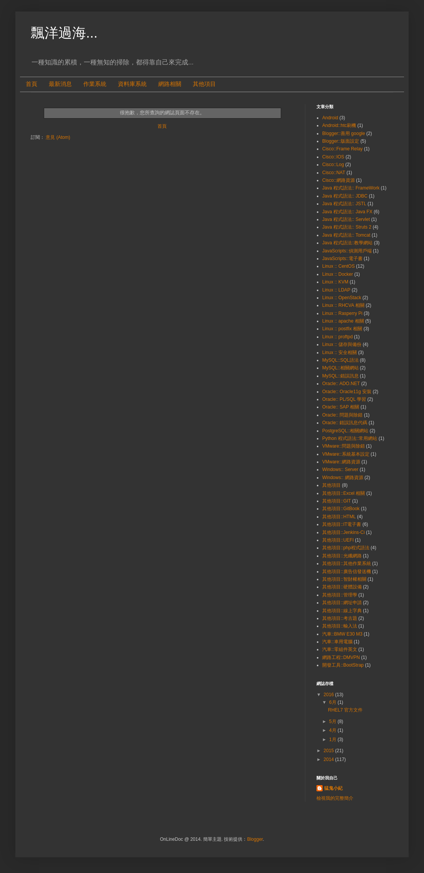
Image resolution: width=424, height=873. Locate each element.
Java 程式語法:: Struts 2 (346, 227)
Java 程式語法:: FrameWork (350, 188)
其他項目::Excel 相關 (343, 493)
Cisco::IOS (333, 157)
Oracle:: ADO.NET (341, 383)
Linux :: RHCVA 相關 (343, 305)
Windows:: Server (340, 469)
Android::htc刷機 (339, 125)
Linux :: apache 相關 (343, 321)
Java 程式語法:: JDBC (345, 196)
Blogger (255, 839)
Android (330, 117)
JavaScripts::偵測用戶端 (347, 251)
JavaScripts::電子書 (342, 258)
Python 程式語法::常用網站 (349, 438)
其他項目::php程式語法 (345, 547)
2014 (329, 759)
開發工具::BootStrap (343, 665)
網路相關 (169, 84)
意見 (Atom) (58, 137)
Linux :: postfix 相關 (342, 328)
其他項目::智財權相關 (344, 579)
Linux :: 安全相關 (339, 352)
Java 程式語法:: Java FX (347, 211)
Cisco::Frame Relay (342, 149)
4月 (333, 730)
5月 (333, 721)
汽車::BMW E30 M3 (342, 634)
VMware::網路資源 (341, 462)
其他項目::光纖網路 (342, 555)
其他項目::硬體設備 (342, 587)
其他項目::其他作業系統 (346, 563)
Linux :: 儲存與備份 (341, 344)
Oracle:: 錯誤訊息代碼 (344, 422)
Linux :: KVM (335, 282)
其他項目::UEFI (338, 540)
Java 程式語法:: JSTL (344, 203)
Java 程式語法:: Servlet (346, 219)
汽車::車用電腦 (337, 641)
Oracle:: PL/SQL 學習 (344, 399)
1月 (333, 739)
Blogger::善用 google (343, 133)
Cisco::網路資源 (338, 180)
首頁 (31, 84)
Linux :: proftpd (337, 336)
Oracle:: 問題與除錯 (342, 415)
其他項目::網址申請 (342, 602)
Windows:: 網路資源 (342, 477)
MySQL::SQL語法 (340, 360)
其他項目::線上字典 (342, 610)
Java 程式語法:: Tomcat (346, 235)
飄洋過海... (64, 33)
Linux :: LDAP (336, 290)
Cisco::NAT (333, 172)
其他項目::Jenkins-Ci (343, 532)
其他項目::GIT (336, 501)
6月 (333, 702)
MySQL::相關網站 (340, 368)
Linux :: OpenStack (341, 297)
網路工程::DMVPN (341, 657)
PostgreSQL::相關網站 (345, 430)
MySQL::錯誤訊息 (340, 376)
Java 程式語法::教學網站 (347, 242)
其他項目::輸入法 (339, 626)
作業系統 (94, 84)
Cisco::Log (333, 164)
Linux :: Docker (337, 274)
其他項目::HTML (339, 516)
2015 (329, 750)
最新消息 (60, 84)
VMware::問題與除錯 (343, 446)
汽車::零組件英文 (339, 649)
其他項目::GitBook (340, 508)
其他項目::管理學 (339, 595)
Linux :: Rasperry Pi (342, 313)
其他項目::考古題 (339, 618)
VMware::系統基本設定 (345, 454)
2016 (329, 694)
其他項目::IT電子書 (341, 524)
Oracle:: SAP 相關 (340, 407)
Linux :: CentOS (338, 266)
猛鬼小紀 (333, 788)
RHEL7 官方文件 (345, 710)
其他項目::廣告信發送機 (346, 571)
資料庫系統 (132, 84)
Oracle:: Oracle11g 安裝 (346, 391)
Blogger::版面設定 (340, 141)
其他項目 (204, 84)
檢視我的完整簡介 (334, 798)
